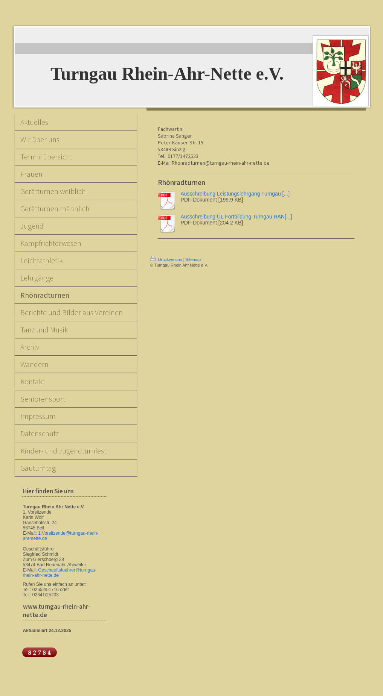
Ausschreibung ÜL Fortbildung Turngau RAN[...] (236, 217)
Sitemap (193, 259)
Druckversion (166, 259)
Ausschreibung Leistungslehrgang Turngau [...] (235, 194)
